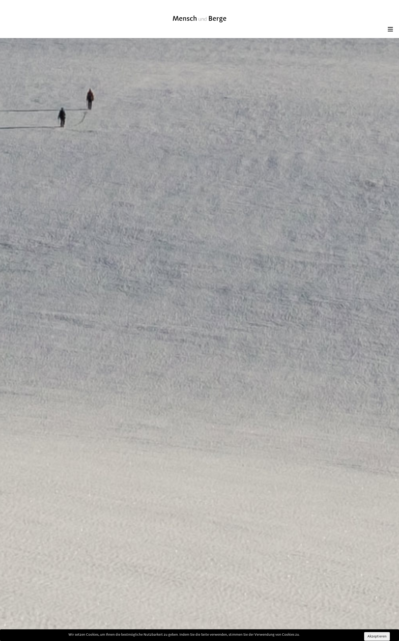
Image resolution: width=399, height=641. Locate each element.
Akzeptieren (377, 636)
